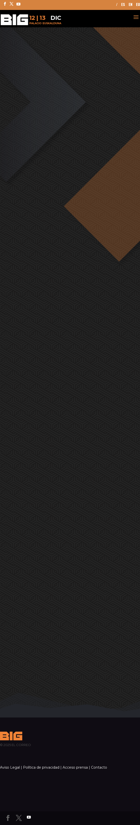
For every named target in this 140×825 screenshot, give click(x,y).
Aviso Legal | (11, 767)
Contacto (99, 767)
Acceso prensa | (76, 767)
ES (123, 4)
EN (130, 4)
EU (138, 4)
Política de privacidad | (42, 767)
